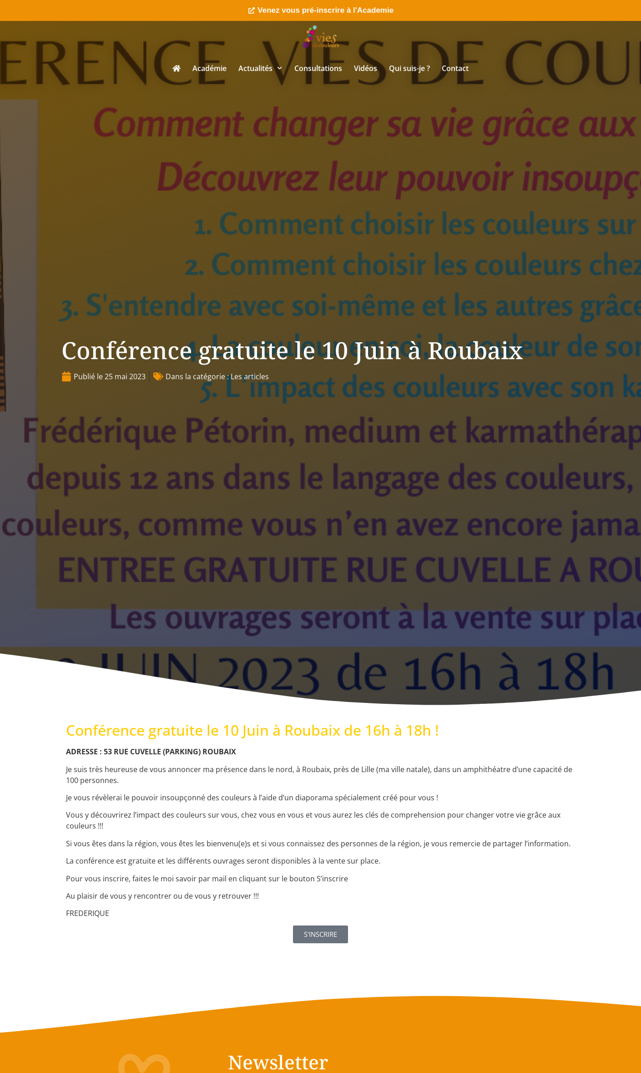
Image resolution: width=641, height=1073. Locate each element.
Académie (209, 68)
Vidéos (365, 68)
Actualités (260, 68)
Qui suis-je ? (409, 68)
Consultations (318, 68)
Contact (455, 68)
